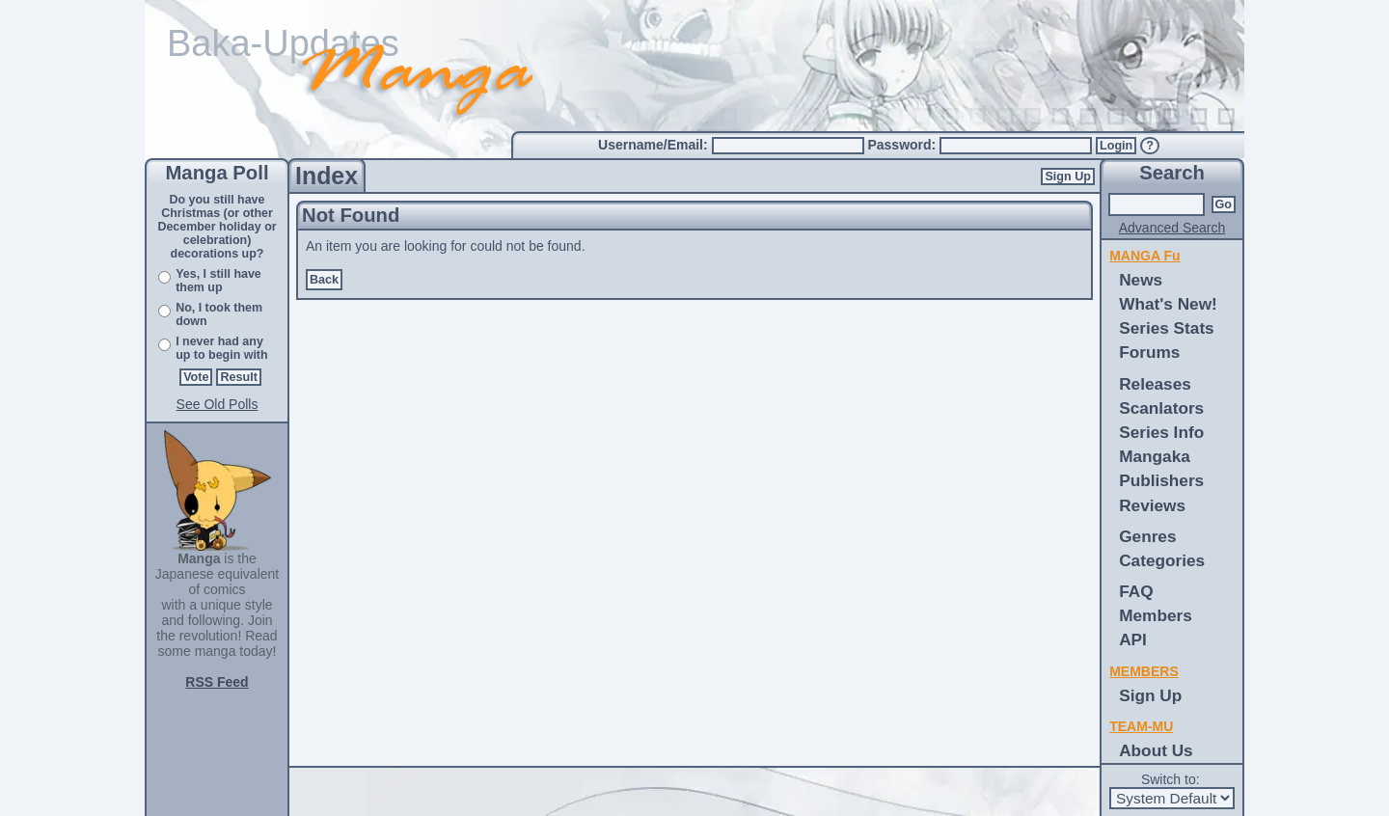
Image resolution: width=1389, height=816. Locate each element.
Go (1224, 204)
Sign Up (1068, 176)
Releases (1155, 384)
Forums (1149, 352)
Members (1155, 615)
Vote (195, 377)
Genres (1147, 536)
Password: (903, 144)
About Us (1155, 750)
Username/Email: (655, 144)
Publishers (1161, 480)
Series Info (1161, 432)
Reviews (1152, 505)
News (1140, 279)
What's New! (1168, 303)
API (1133, 639)
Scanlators (1161, 408)
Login (1116, 145)
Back (324, 279)
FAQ (1136, 591)
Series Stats (1166, 328)
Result (239, 377)
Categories (1162, 560)
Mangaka (1154, 456)
